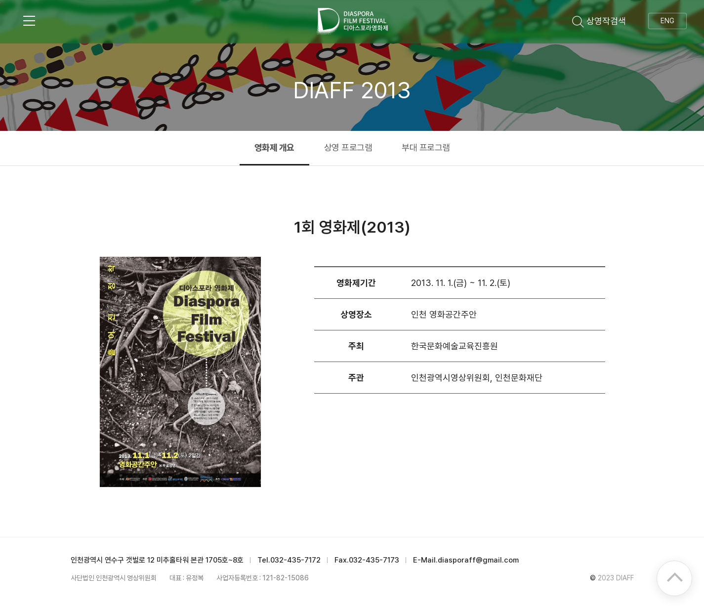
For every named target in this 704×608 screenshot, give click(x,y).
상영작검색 (599, 21)
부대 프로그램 (426, 147)
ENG (667, 21)
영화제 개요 (274, 147)
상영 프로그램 (348, 147)
